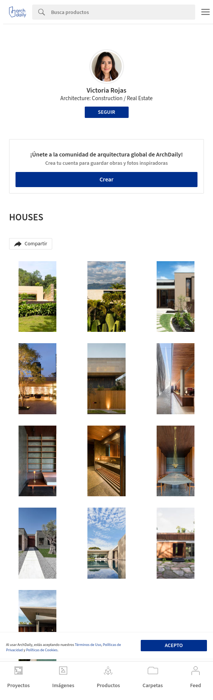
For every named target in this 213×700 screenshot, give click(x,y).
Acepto (174, 645)
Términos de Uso (88, 644)
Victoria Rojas (106, 90)
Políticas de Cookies (42, 650)
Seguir (106, 112)
